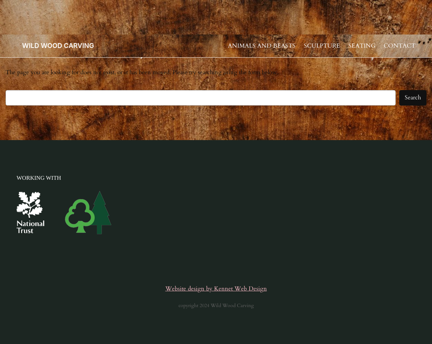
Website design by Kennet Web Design (216, 289)
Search (413, 97)
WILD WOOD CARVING (58, 46)
